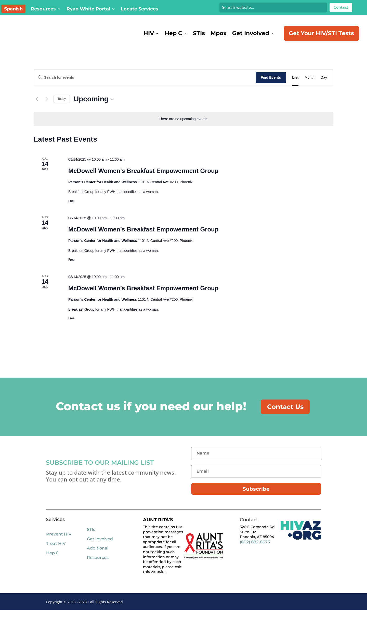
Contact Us (288, 414)
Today (62, 105)
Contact (341, 7)
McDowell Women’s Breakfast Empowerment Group (143, 177)
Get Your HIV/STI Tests (321, 33)
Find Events (271, 84)
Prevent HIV (58, 542)
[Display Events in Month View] (309, 84)
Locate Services (139, 9)
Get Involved (250, 33)
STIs (199, 33)
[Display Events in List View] (295, 84)
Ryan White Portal (88, 9)
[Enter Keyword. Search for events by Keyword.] (145, 84)
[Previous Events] (37, 106)
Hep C (173, 33)
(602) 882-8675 (255, 550)
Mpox (219, 33)
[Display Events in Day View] (324, 84)
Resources (43, 9)
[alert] (183, 126)
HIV (148, 33)
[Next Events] (47, 106)
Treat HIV (55, 552)
